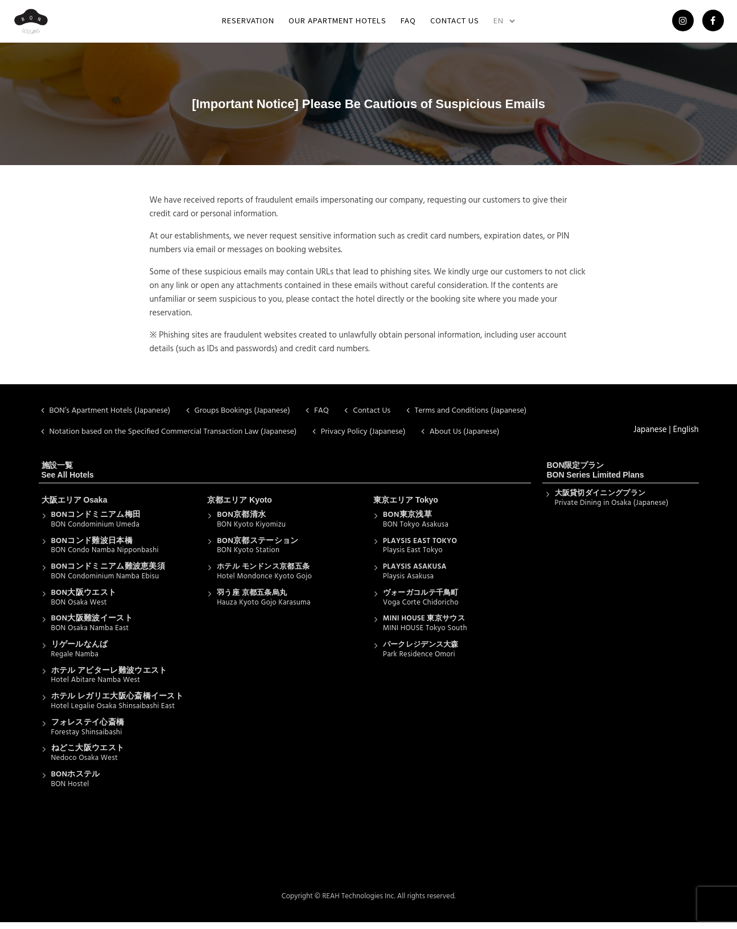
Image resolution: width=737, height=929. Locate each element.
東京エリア (393, 506)
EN (498, 23)
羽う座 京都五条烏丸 (252, 600)
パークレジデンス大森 (421, 651)
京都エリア (227, 506)
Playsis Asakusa (408, 583)
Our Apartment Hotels (337, 23)
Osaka (95, 506)
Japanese (650, 436)
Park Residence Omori (419, 661)
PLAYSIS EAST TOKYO (420, 547)
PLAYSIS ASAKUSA (415, 573)
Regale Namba (75, 661)
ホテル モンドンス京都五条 (263, 573)
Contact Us (454, 23)
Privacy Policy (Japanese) (363, 438)
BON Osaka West (79, 609)
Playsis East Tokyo (413, 557)
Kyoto (260, 506)
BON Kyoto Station (248, 557)
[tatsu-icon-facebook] (709, 24)
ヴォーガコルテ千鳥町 (421, 600)
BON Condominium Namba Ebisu (105, 583)
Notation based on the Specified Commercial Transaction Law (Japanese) (173, 438)
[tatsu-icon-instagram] (679, 24)
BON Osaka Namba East (90, 635)
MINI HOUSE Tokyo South (425, 635)
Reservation (248, 23)
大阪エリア (61, 506)
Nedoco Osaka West (84, 765)
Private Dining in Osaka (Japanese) (612, 510)
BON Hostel (70, 791)
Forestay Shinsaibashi (86, 739)
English (685, 436)
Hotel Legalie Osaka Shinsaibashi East (113, 713)
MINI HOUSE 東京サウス (424, 625)
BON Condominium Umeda (95, 531)
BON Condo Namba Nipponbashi (105, 557)
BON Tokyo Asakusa (415, 531)
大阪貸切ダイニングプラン (600, 500)
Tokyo (426, 506)
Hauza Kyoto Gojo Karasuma (264, 609)
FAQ (408, 23)
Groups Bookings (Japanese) (242, 417)
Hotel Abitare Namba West (96, 687)
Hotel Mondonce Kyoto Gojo (264, 583)
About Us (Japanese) (465, 438)
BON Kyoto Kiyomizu (251, 531)
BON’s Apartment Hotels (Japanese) (110, 417)
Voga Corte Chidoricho (421, 609)
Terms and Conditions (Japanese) (471, 417)
